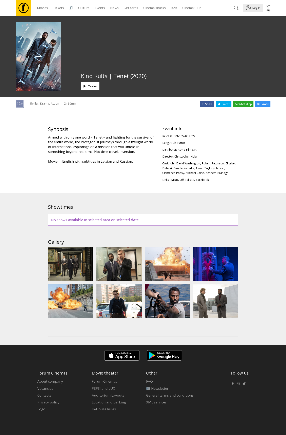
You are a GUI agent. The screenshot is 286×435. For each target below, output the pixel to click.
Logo (41, 409)
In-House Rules (104, 409)
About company (50, 381)
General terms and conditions (169, 395)
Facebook (202, 180)
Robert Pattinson (213, 163)
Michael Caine (195, 173)
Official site (187, 180)
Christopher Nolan (186, 156)
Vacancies (45, 388)
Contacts (44, 395)
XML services (156, 402)
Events (100, 8)
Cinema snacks (154, 8)
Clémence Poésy (173, 173)
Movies (42, 8)
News (114, 8)
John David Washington (185, 163)
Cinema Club (191, 8)
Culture (84, 8)
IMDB (174, 180)
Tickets (58, 8)
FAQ (149, 381)
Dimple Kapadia (183, 168)
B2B (174, 8)
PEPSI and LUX (103, 388)
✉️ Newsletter (157, 388)
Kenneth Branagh (217, 173)
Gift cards (131, 8)
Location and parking (109, 402)
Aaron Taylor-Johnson (210, 168)
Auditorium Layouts (108, 395)
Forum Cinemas (104, 381)
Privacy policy (48, 402)
